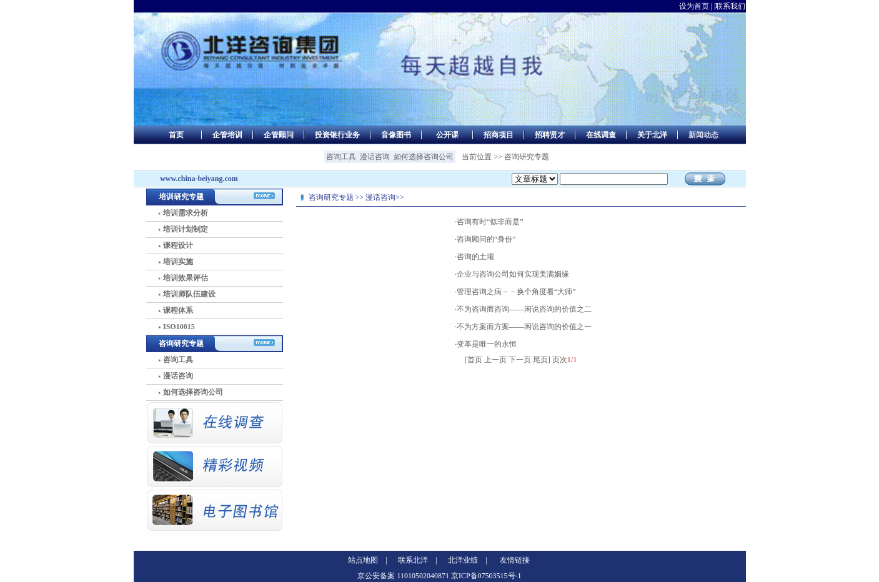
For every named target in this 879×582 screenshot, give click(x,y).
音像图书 (396, 135)
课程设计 (178, 245)
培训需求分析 (185, 213)
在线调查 (601, 135)
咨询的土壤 (475, 256)
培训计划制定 (185, 229)
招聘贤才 (550, 135)
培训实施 (178, 261)
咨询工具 (341, 156)
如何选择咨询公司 (424, 156)
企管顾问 (279, 135)
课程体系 (178, 310)
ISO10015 (179, 326)
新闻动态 (703, 135)
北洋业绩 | (467, 560)
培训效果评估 (185, 278)
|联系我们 (729, 6)
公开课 (447, 135)
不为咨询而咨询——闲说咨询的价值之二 (524, 309)
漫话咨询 (375, 156)
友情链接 (515, 560)
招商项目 (499, 135)
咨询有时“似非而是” (490, 221)
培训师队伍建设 (189, 294)
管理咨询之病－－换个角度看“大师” (516, 291)
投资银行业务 (337, 135)
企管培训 (227, 135)
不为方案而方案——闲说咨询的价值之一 (524, 326)
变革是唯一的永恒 (487, 344)
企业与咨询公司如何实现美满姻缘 (513, 274)
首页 (176, 135)
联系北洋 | (417, 560)
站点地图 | (367, 560)
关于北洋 (652, 135)
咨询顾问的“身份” (486, 239)
